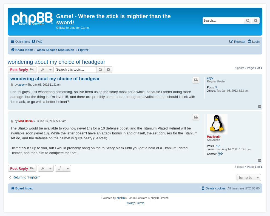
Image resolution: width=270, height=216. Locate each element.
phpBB (121, 198)
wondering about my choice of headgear (56, 62)
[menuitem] (36, 41)
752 (217, 146)
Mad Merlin (214, 136)
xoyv (210, 78)
